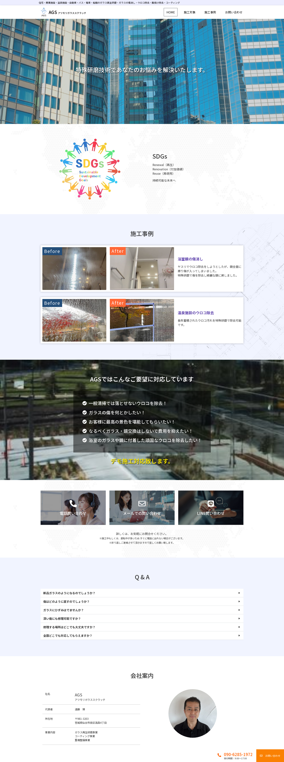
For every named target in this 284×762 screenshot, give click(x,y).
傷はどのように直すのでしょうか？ (66, 607)
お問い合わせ (234, 12)
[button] (142, 598)
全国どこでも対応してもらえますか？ (67, 641)
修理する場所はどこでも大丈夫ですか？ (69, 632)
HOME (170, 12)
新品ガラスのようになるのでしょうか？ (69, 598)
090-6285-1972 (238, 754)
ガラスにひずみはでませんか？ (63, 615)
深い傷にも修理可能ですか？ (62, 624)
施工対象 (189, 12)
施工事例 (210, 12)
